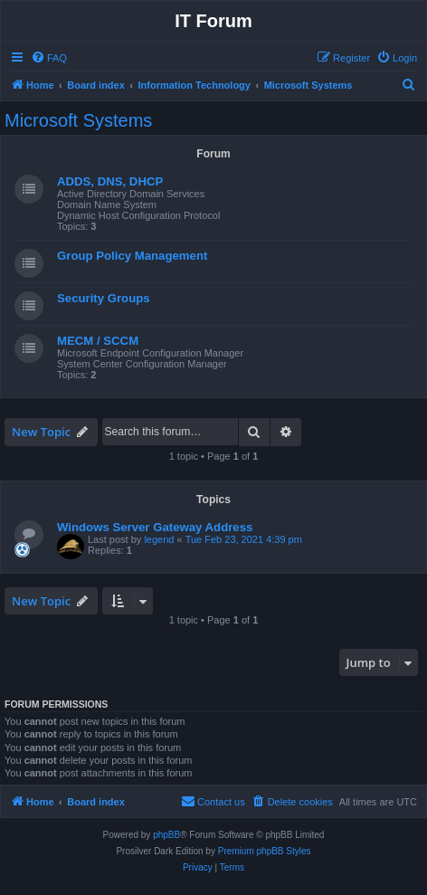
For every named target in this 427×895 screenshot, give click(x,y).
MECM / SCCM (97, 341)
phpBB (166, 835)
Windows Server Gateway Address (154, 527)
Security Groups (103, 298)
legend (159, 539)
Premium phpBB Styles (264, 851)
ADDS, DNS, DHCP (110, 181)
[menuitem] (49, 58)
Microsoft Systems (78, 120)
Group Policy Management (132, 255)
